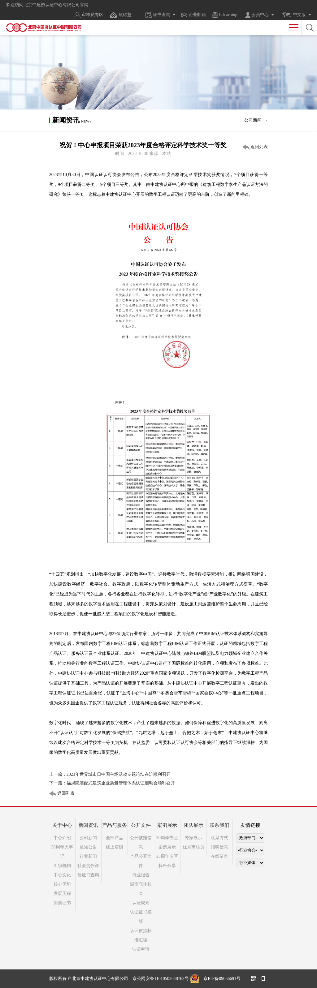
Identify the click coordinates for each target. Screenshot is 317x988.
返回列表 (255, 147)
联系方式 (219, 838)
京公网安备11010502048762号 (160, 978)
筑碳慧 (120, 15)
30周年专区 (167, 838)
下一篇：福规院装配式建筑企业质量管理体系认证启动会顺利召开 (112, 783)
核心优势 (62, 884)
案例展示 (167, 825)
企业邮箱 (193, 14)
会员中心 (257, 15)
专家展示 (193, 838)
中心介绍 (62, 838)
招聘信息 (219, 847)
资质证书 (62, 902)
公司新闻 (88, 838)
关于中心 (62, 825)
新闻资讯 (88, 825)
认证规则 (141, 902)
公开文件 (141, 825)
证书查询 (158, 15)
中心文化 (62, 875)
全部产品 (114, 838)
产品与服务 (114, 825)
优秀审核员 (193, 847)
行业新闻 (88, 856)
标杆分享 (167, 865)
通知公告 (88, 847)
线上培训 (114, 847)
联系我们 (219, 825)
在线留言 (219, 856)
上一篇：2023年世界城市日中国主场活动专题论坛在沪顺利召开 (110, 774)
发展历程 (62, 893)
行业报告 (141, 875)
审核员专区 (89, 15)
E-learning (224, 15)
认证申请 (141, 949)
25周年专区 (167, 856)
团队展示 (193, 825)
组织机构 (62, 865)
